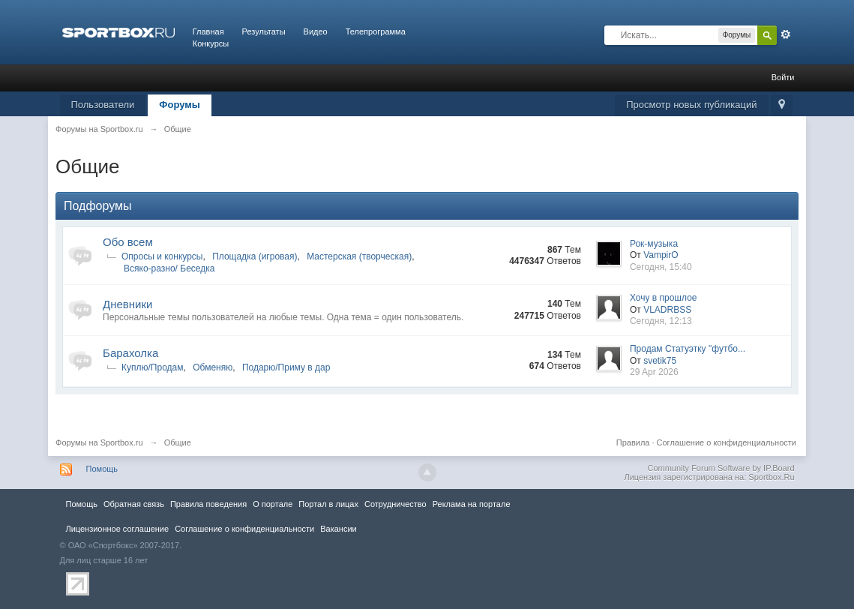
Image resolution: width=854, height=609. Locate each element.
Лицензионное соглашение (117, 528)
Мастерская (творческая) (359, 256)
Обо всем (128, 242)
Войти (783, 77)
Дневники (127, 304)
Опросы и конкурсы (161, 256)
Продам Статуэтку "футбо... (687, 349)
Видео (316, 31)
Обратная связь (133, 504)
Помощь (102, 468)
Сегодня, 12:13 (661, 321)
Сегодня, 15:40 (661, 267)
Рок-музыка (654, 243)
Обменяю (212, 367)
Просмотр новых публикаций (691, 104)
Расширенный (786, 34)
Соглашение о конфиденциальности (726, 442)
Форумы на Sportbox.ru (99, 442)
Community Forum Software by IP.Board (720, 468)
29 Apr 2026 (654, 372)
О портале (272, 504)
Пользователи (103, 104)
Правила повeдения (208, 504)
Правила (633, 442)
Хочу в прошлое (663, 297)
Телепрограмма (376, 31)
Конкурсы (211, 43)
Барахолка (130, 352)
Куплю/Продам (152, 367)
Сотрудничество (395, 504)
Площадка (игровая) (254, 256)
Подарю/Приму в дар (286, 367)
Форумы (179, 104)
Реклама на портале (472, 504)
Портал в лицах (328, 504)
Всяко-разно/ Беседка (169, 268)
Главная (208, 31)
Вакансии (338, 528)
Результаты (264, 31)
